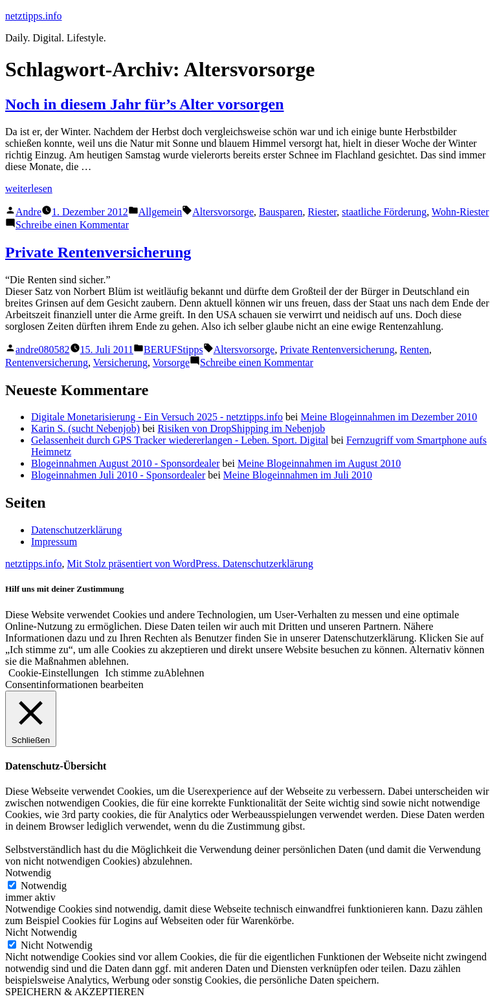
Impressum (54, 541)
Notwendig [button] (28, 872)
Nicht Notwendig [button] (41, 932)
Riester (322, 211)
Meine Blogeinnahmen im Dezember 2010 (389, 416)
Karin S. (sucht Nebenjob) (85, 428)
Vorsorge (171, 362)
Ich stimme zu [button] (134, 672)
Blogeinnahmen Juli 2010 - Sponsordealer (118, 474)
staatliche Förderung (384, 211)
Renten (414, 349)
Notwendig (44, 885)
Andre (28, 211)
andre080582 (43, 349)
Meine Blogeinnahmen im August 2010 (319, 463)
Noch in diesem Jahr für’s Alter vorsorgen (144, 104)
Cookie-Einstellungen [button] (53, 672)
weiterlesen (28, 188)
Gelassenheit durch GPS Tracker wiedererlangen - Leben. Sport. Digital (179, 440)
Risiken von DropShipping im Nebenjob (242, 428)
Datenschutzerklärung (76, 529)
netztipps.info (33, 15)
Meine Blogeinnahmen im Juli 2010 (297, 474)
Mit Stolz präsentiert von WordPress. (145, 563)
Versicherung (120, 362)
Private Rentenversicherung (98, 252)
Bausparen (281, 211)
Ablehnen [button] (184, 672)
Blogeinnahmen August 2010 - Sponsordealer (125, 463)
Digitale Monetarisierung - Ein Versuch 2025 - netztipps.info (157, 416)
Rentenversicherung (46, 362)
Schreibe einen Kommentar (72, 224)
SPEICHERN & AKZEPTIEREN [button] (74, 991)
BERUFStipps (173, 349)
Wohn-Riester (460, 211)
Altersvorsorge (223, 211)
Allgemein (160, 211)
